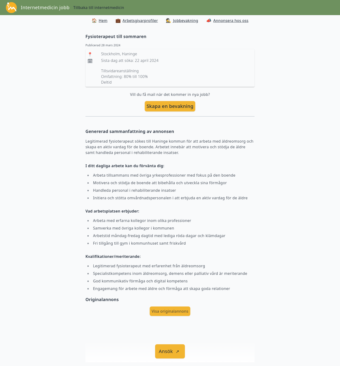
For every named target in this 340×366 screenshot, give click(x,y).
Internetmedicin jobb (45, 7)
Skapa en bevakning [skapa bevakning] (170, 106)
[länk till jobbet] (170, 351)
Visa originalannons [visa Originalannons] (170, 311)
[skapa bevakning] (170, 106)
